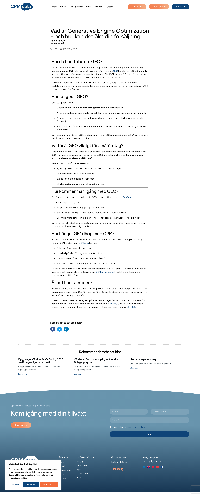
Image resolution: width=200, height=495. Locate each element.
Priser (88, 6)
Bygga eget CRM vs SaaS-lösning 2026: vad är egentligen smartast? (41, 361)
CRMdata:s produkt (106, 272)
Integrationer (77, 6)
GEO (115, 71)
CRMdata (84, 243)
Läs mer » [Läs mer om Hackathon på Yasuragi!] (134, 368)
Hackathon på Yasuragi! (143, 359)
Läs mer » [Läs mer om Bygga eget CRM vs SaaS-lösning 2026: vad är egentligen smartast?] (22, 374)
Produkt (63, 6)
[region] (33, 475)
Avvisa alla (31, 484)
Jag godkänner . (129, 427)
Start (54, 6)
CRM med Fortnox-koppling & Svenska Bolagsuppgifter (96, 361)
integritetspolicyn (137, 427)
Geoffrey (127, 197)
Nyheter (109, 6)
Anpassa (15, 484)
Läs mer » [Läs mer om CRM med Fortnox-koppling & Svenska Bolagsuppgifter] (78, 374)
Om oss (98, 6)
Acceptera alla (48, 484)
